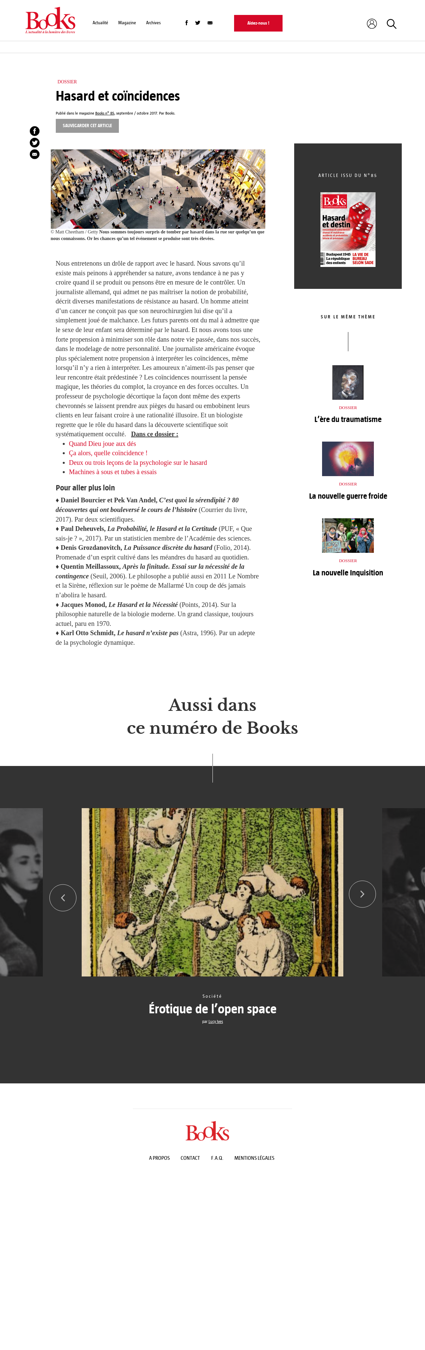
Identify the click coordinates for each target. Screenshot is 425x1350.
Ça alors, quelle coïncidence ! (108, 453)
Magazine (127, 22)
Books (169, 113)
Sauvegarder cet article (87, 125)
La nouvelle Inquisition (348, 572)
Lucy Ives (216, 1021)
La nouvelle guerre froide (348, 496)
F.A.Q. (217, 1159)
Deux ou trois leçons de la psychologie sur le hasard (138, 462)
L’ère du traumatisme (348, 419)
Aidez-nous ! (258, 23)
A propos (159, 1159)
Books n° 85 (104, 113)
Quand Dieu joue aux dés (102, 443)
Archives (153, 22)
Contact (190, 1159)
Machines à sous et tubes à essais (113, 471)
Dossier (67, 81)
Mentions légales (254, 1159)
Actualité (100, 22)
